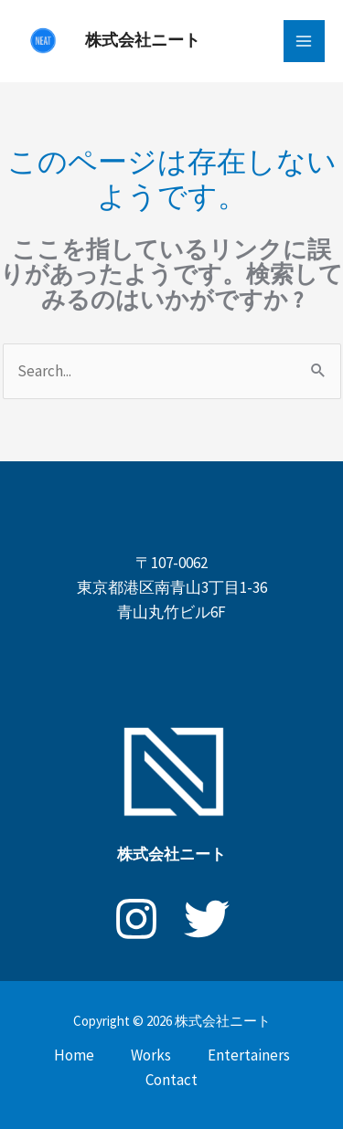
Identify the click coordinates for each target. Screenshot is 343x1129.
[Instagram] (136, 918)
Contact (171, 1080)
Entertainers (249, 1055)
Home (74, 1055)
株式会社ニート (142, 40)
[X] (206, 918)
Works (151, 1055)
